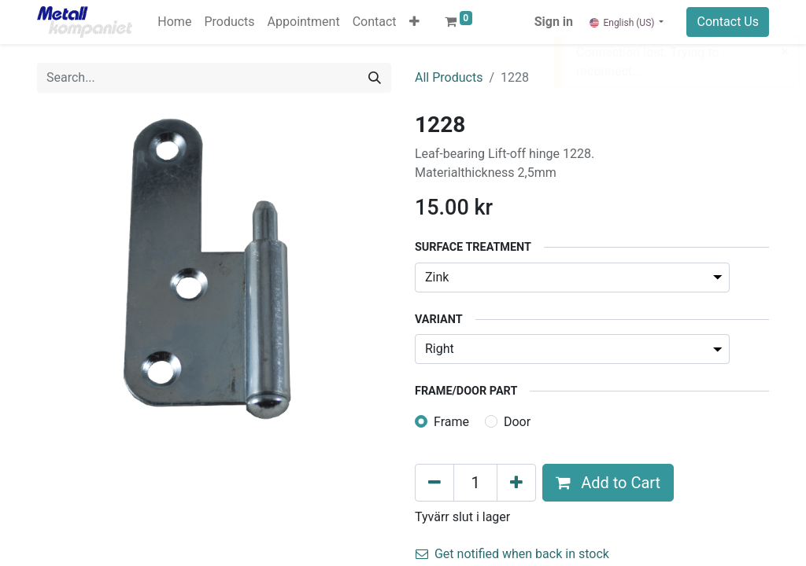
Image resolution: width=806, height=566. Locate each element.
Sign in (553, 21)
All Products (448, 77)
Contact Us (728, 21)
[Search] (374, 78)
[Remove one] (434, 483)
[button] (414, 22)
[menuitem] (174, 22)
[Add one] (516, 483)
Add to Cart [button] (608, 482)
